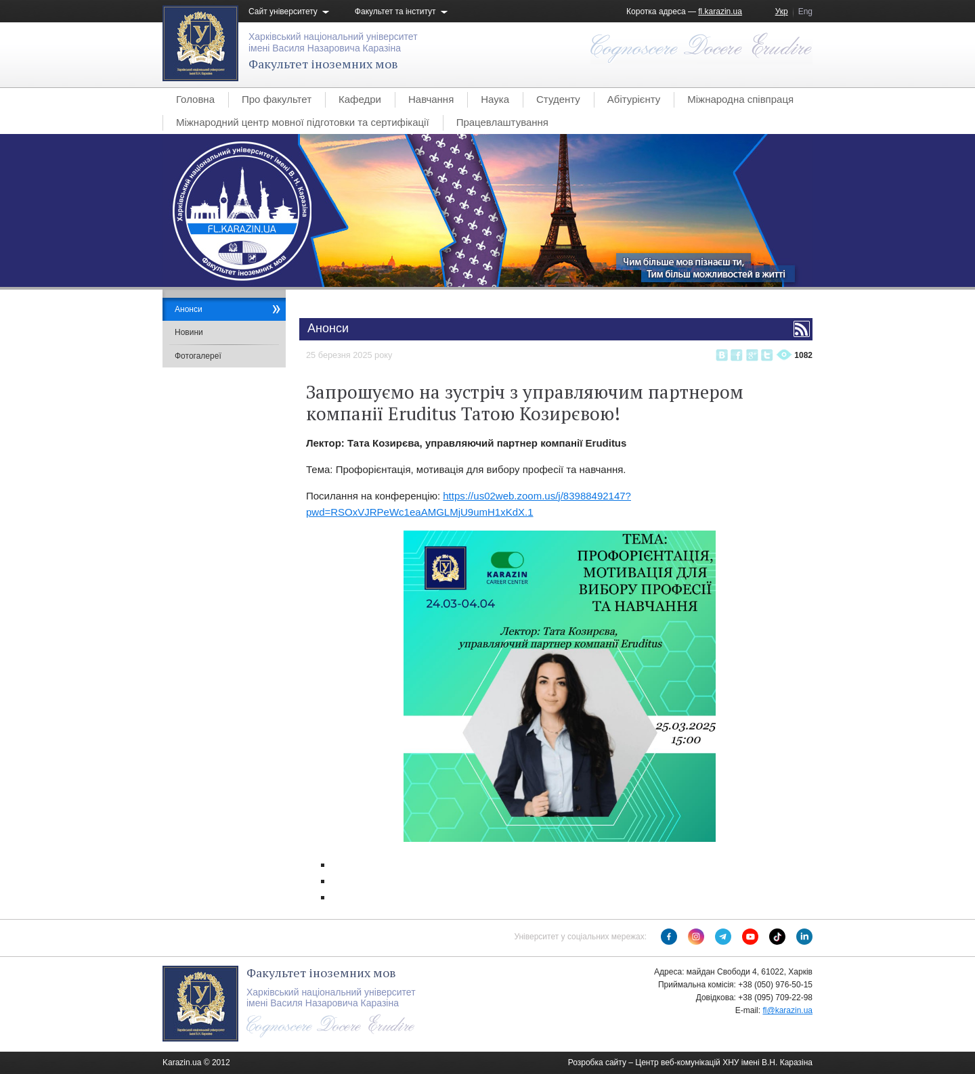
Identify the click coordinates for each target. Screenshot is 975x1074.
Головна (195, 99)
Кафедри (360, 99)
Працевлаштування (502, 122)
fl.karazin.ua (720, 11)
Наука (495, 99)
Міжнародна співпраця (740, 99)
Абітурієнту (633, 99)
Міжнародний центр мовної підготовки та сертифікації (302, 122)
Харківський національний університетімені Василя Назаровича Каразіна (333, 42)
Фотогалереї (198, 356)
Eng (805, 11)
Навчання (431, 99)
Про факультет (276, 99)
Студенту (558, 99)
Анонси (188, 309)
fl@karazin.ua (787, 1010)
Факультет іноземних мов (323, 63)
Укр (781, 11)
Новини (189, 332)
